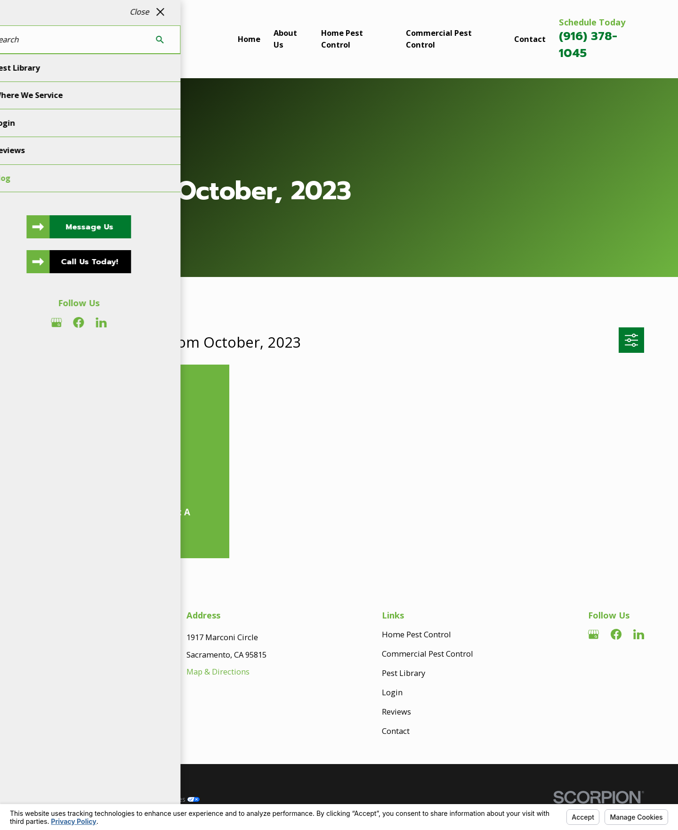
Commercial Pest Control (427, 653)
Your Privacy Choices (161, 799)
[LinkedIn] (638, 634)
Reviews (396, 711)
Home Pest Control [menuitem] (342, 38)
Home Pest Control (416, 634)
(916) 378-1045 (588, 44)
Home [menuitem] (249, 38)
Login (392, 692)
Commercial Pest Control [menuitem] (439, 38)
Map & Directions (218, 671)
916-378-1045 (73, 724)
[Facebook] (616, 634)
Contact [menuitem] (530, 38)
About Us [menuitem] (285, 38)
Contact (396, 730)
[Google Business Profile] (593, 634)
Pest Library (403, 672)
